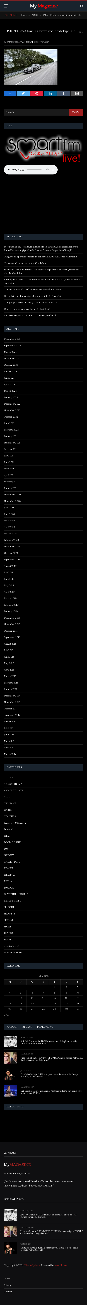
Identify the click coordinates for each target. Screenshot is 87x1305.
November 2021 (12, 443)
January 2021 (10, 488)
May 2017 (9, 741)
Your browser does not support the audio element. (31, 169)
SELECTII (9, 907)
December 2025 (12, 339)
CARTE (8, 810)
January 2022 (11, 436)
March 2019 (10, 598)
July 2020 (9, 507)
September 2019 (12, 559)
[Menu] (6, 6)
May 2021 (9, 468)
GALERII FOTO (12, 862)
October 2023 (11, 365)
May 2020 (9, 520)
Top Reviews (45, 1027)
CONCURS (10, 816)
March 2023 (10, 391)
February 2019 (11, 605)
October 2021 (11, 449)
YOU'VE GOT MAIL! (14, 952)
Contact (8, 1291)
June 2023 (9, 378)
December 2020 (12, 494)
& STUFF (8, 777)
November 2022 (12, 410)
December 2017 (12, 696)
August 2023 (10, 371)
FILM (7, 836)
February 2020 (11, 540)
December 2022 (12, 404)
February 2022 (11, 430)
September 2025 (12, 345)
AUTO (7, 797)
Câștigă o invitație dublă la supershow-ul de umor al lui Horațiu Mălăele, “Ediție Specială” (50, 1075)
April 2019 (9, 592)
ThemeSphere (32, 1265)
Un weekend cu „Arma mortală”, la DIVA (25, 263)
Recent (27, 1027)
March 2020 (10, 533)
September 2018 (12, 637)
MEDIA (8, 881)
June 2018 (9, 657)
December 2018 (12, 618)
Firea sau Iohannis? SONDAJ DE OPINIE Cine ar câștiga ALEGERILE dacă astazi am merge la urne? (52, 1059)
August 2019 (10, 566)
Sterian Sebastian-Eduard (20, 42)
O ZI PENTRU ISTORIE (16, 894)
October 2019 (11, 553)
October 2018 (11, 631)
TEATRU (8, 933)
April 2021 (9, 475)
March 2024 (10, 352)
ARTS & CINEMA (13, 784)
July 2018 (8, 650)
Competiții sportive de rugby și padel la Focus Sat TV (30, 302)
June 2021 (9, 462)
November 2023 (12, 358)
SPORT (7, 926)
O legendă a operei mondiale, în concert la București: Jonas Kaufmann (40, 256)
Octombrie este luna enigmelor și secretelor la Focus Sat (32, 296)
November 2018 (12, 624)
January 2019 (11, 611)
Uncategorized (11, 946)
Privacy (7, 1285)
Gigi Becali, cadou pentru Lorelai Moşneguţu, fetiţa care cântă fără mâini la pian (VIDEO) (51, 1092)
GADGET (9, 855)
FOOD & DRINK (12, 842)
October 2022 (11, 417)
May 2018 (9, 663)
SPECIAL (8, 920)
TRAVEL (8, 939)
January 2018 (10, 689)
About (7, 1278)
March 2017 (10, 754)
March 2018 (10, 676)
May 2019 (9, 585)
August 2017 (10, 721)
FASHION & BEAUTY (15, 823)
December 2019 (12, 546)
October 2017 (10, 708)
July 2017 (8, 728)
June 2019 (9, 579)
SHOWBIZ (9, 914)
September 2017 (12, 715)
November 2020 (12, 501)
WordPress (61, 1265)
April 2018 (9, 670)
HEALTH (8, 868)
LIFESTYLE (9, 875)
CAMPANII (10, 803)
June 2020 (9, 514)
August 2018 (10, 644)
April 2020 (9, 527)
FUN (6, 849)
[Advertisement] (44, 204)
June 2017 (9, 734)
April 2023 (9, 384)
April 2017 (9, 747)
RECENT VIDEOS (13, 901)
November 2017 (12, 702)
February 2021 (11, 481)
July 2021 (8, 455)
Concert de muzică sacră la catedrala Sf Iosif (27, 309)
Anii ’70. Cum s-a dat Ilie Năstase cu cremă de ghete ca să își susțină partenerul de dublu (49, 1042)
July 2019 (8, 572)
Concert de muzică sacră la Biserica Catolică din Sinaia (32, 289)
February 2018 (11, 683)
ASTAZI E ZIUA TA (13, 790)
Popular (11, 1027)
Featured (8, 829)
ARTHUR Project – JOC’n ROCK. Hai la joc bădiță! (30, 315)
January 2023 (11, 397)
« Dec (7, 1015)
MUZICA (9, 888)
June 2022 (9, 423)
